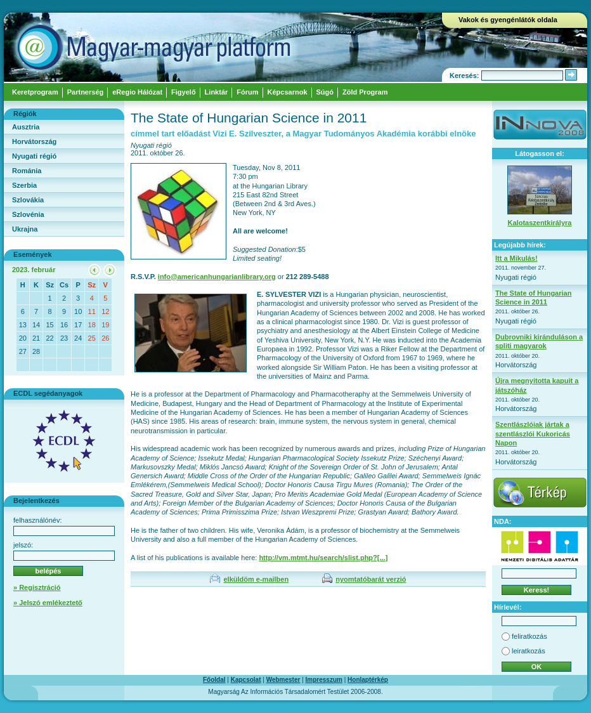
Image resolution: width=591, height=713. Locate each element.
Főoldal (214, 679)
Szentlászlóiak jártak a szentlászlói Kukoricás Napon (532, 434)
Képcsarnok (288, 92)
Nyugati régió (34, 156)
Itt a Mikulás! (516, 258)
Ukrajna (24, 229)
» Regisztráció (37, 587)
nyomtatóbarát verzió (370, 579)
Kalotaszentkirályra (540, 222)
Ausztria (25, 127)
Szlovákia (28, 200)
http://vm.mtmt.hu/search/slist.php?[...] (323, 557)
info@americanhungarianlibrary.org (217, 276)
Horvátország (34, 141)
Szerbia (24, 185)
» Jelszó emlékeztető (47, 602)
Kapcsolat (246, 679)
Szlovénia (28, 214)
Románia (26, 170)
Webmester (283, 679)
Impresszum (324, 679)
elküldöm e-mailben (256, 579)
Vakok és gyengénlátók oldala (507, 19)
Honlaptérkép (367, 679)
